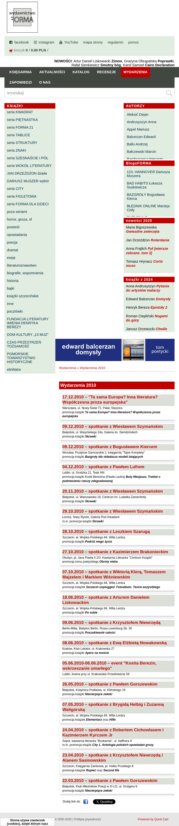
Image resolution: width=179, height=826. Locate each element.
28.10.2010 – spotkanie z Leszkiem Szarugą (106, 531)
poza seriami (17, 212)
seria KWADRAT (20, 112)
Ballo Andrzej (137, 144)
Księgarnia (20, 72)
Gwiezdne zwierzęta (142, 231)
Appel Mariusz (138, 129)
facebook (21, 42)
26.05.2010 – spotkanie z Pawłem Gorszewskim (109, 684)
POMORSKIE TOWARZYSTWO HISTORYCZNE (21, 358)
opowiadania (17, 235)
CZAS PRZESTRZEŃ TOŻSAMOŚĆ (24, 344)
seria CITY (15, 189)
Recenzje (106, 72)
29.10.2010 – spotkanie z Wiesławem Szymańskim (112, 511)
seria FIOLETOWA (21, 196)
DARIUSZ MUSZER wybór (28, 181)
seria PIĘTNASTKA (22, 120)
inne (10, 304)
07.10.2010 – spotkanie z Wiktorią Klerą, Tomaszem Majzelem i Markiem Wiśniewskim (114, 574)
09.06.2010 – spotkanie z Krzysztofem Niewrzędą (111, 622)
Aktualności (52, 72)
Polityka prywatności (87, 819)
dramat (12, 250)
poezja (12, 242)
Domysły (163, 299)
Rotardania (160, 240)
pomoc (133, 42)
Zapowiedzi (20, 82)
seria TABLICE (18, 135)
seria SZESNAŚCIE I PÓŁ (27, 158)
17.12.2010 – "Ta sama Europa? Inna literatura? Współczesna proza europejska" (110, 399)
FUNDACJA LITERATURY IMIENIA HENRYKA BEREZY (27, 323)
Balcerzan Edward (141, 137)
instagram (46, 42)
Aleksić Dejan (137, 114)
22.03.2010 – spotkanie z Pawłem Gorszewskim (109, 780)
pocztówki (14, 311)
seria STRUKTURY (22, 143)
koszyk (19, 50)
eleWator (14, 369)
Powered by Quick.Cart (153, 819)
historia (12, 281)
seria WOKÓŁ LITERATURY (29, 166)
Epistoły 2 (159, 307)
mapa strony (93, 42)
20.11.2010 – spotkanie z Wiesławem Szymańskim (112, 491)
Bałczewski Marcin (141, 152)
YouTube (71, 42)
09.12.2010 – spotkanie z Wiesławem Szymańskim (112, 426)
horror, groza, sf (19, 219)
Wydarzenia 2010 (92, 368)
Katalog (81, 72)
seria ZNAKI (16, 150)
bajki (10, 288)
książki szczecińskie (23, 296)
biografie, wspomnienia (25, 273)
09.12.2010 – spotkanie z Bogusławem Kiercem (109, 446)
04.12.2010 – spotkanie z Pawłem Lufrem (103, 466)
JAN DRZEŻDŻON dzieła (27, 173)
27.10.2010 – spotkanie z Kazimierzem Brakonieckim (115, 551)
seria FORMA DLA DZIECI (28, 204)
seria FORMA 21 (20, 127)
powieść (13, 227)
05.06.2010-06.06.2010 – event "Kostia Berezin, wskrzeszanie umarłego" (109, 666)
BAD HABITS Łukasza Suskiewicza (144, 185)
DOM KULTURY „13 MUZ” (27, 335)
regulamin (115, 42)
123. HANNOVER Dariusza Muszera (148, 174)
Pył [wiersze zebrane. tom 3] (147, 251)
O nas (44, 82)
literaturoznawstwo (21, 265)
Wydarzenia (135, 72)
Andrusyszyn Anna (141, 122)
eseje (11, 258)
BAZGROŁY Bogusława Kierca (146, 197)
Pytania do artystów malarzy (147, 288)
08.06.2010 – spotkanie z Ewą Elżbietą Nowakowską (114, 642)
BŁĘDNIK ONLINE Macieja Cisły (148, 208)
